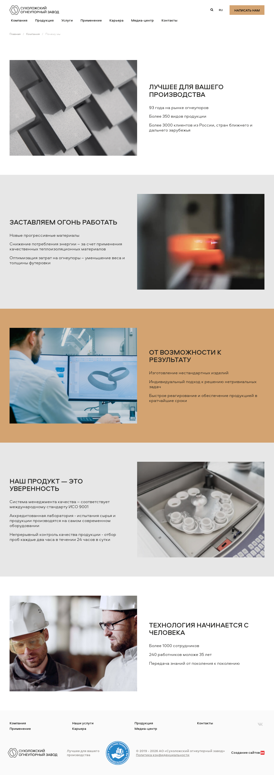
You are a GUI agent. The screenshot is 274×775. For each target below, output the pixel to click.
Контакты (169, 20)
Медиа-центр (142, 20)
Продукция (44, 20)
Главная (15, 34)
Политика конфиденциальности (162, 755)
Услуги (67, 20)
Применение (91, 20)
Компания (19, 20)
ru (221, 10)
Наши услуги (83, 723)
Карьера (116, 20)
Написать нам (247, 10)
